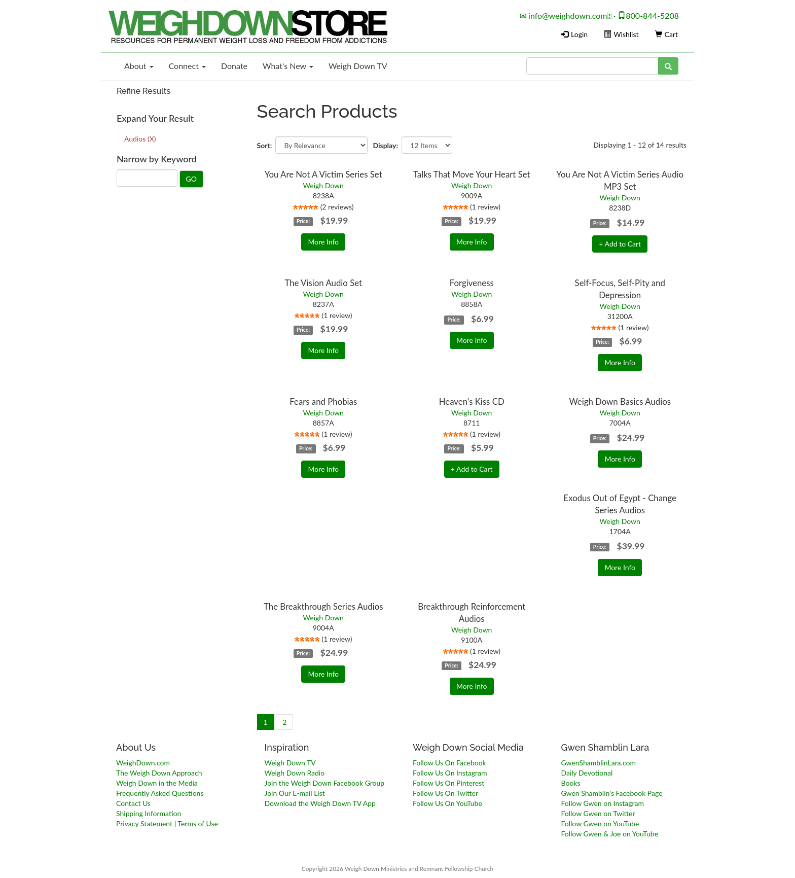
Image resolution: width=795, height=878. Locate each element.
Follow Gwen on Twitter (598, 813)
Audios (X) (140, 138)
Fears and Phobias (323, 401)
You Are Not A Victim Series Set (323, 174)
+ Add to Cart (620, 243)
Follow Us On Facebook (449, 762)
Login (574, 34)
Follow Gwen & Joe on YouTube (610, 833)
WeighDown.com (143, 762)
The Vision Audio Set (323, 282)
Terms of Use (197, 823)
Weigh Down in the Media (157, 783)
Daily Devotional (587, 772)
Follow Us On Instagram (450, 772)
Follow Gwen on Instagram (602, 803)
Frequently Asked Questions (159, 793)
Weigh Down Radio (295, 772)
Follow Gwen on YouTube (600, 823)
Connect (187, 66)
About (139, 66)
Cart (666, 34)
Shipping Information (148, 813)
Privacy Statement (144, 823)
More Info (323, 241)
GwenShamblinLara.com (598, 762)
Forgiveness (472, 282)
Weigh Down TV (358, 66)
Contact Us (133, 803)
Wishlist (621, 34)
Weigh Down (323, 185)
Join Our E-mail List (295, 793)
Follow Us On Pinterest (448, 783)
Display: (385, 145)
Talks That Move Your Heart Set (471, 174)
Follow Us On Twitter (445, 793)
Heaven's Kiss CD (471, 401)
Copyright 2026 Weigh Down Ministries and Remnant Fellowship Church (397, 868)
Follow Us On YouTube (447, 803)
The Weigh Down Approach (159, 772)
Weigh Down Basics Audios (620, 401)
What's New (288, 66)
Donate (234, 66)
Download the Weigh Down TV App (320, 803)
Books (571, 783)
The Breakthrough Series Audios (323, 606)
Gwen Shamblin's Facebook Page (612, 793)
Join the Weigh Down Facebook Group (325, 783)
